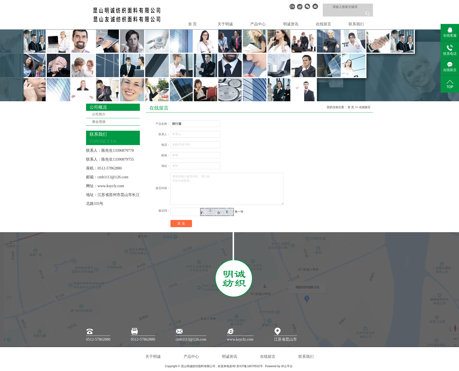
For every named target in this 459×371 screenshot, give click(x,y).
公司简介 (98, 114)
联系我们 (356, 24)
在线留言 (323, 24)
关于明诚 (225, 24)
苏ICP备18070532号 (249, 366)
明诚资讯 (290, 24)
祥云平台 (287, 366)
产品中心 (258, 24)
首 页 (192, 24)
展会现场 (98, 122)
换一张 (239, 211)
